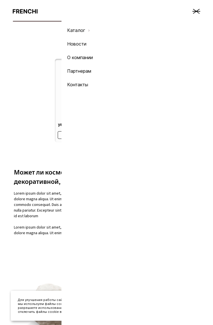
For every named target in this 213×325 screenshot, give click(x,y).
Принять (171, 307)
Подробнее (79, 135)
